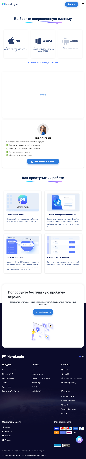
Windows (67, 370)
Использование (8, 378)
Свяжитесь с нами (9, 370)
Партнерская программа (41, 378)
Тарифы (5, 383)
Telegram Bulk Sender (69, 409)
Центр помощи (37, 374)
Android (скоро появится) (73, 378)
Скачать (71, 4)
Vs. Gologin (36, 387)
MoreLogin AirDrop (8, 374)
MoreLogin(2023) (70, 383)
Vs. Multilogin (36, 383)
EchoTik (64, 413)
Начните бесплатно (43, 308)
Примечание (7, 387)
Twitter (7, 427)
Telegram (8, 440)
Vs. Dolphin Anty (37, 391)
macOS (66, 374)
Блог (33, 370)
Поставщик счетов (68, 401)
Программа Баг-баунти (10, 391)
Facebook (8, 431)
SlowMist (64, 405)
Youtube (8, 436)
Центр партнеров (67, 396)
